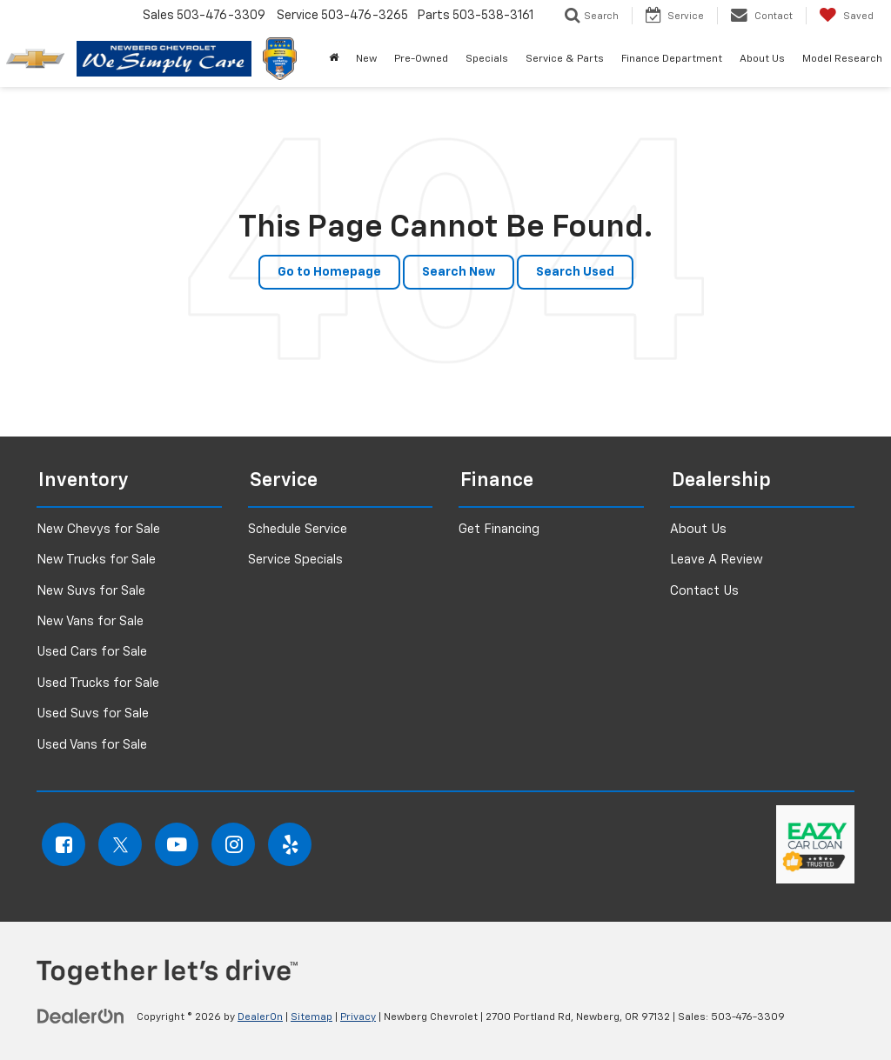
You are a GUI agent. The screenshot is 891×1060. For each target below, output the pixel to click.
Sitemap (311, 1017)
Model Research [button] (842, 59)
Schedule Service (297, 529)
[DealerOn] (81, 1016)
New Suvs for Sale (91, 590)
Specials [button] (487, 59)
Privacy (358, 1017)
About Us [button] (762, 59)
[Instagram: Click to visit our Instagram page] (233, 844)
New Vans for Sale (90, 621)
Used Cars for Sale (92, 651)
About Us (698, 529)
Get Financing (499, 529)
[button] (333, 59)
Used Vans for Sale (92, 744)
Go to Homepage (329, 272)
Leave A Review (716, 559)
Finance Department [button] (671, 59)
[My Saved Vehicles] (846, 15)
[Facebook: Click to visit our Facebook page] (63, 844)
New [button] (366, 59)
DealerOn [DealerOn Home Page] (260, 1017)
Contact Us (704, 590)
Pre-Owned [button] (421, 59)
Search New (458, 272)
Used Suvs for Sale (93, 713)
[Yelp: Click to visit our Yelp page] (290, 844)
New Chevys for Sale (98, 529)
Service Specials (295, 559)
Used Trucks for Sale (98, 683)
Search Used (575, 272)
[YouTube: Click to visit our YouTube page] (176, 844)
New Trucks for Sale (96, 559)
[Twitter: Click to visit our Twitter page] (120, 844)
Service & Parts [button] (565, 59)
